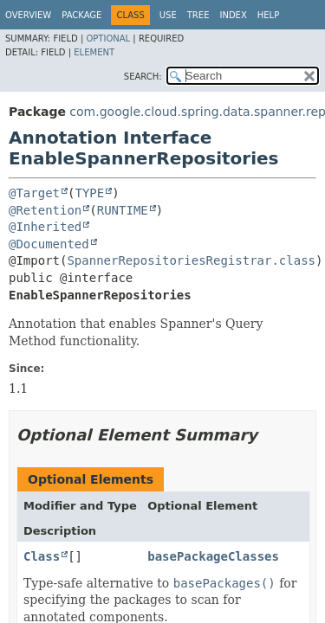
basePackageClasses (213, 556)
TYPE (89, 193)
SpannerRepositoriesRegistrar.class (191, 260)
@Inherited (45, 227)
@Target (34, 193)
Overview (28, 15)
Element (94, 52)
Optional (108, 38)
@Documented (49, 244)
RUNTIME (122, 210)
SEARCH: (143, 76)
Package (81, 15)
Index (232, 15)
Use (168, 15)
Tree (198, 15)
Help (268, 15)
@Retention (45, 210)
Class (41, 556)
